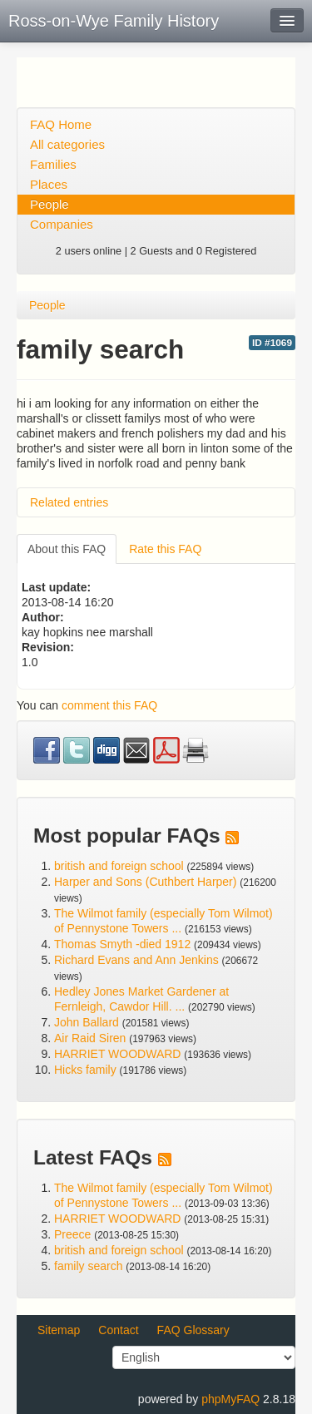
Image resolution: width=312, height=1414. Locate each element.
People (49, 204)
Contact (118, 1330)
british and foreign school (119, 866)
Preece (72, 1234)
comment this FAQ (109, 705)
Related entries (69, 502)
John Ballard (86, 1022)
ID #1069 (272, 343)
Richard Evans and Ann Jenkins (136, 960)
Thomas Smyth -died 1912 (122, 944)
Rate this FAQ (165, 549)
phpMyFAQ (230, 1399)
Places (48, 184)
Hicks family (87, 1069)
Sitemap (58, 1330)
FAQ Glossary (193, 1330)
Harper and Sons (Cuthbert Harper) (145, 881)
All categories (67, 144)
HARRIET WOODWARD (117, 1053)
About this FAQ (66, 549)
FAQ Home (61, 124)
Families (53, 164)
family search (90, 1266)
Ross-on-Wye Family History (113, 21)
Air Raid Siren (90, 1038)
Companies (61, 224)
